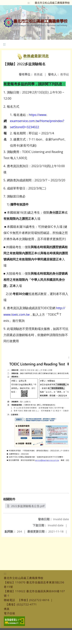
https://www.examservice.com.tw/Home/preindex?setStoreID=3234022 (37, 121)
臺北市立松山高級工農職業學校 (52, 2)
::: (29, 2)
